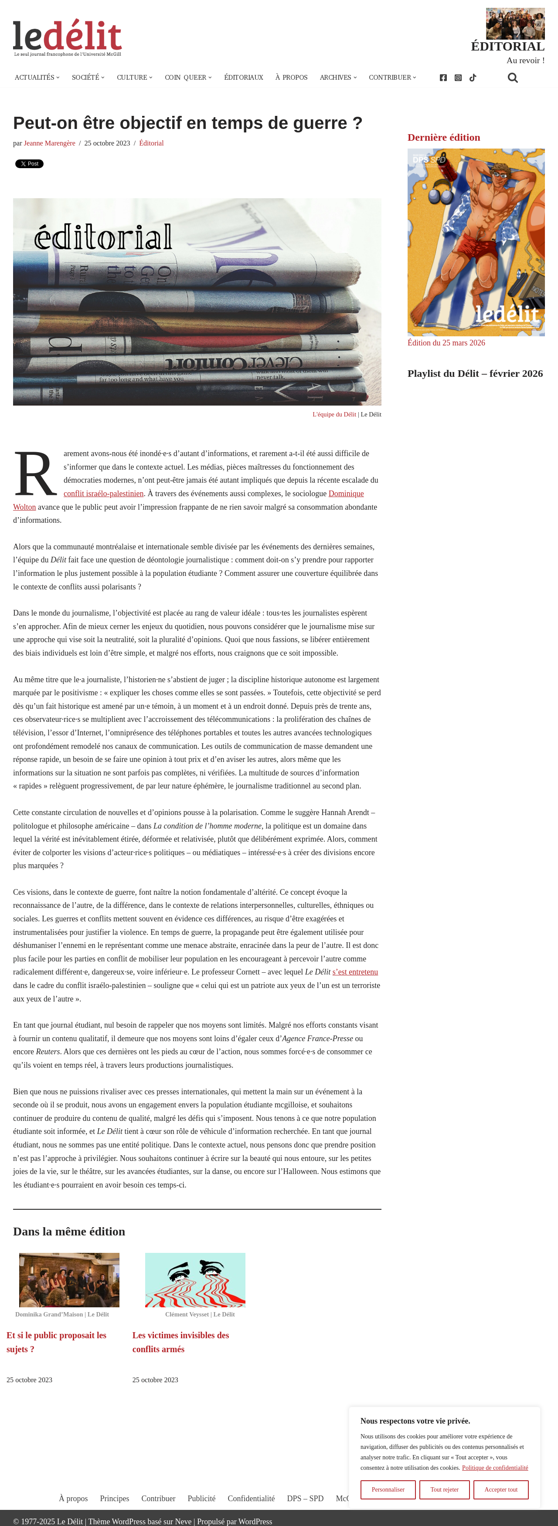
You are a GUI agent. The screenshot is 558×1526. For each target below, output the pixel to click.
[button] (58, 77)
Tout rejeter (444, 1489)
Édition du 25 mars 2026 (446, 342)
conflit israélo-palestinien (103, 493)
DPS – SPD (305, 1498)
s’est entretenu (355, 972)
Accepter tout (501, 1489)
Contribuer (159, 1498)
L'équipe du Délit (334, 414)
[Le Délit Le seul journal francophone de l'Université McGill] (67, 37)
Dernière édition (444, 137)
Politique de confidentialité (495, 1468)
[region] (445, 1458)
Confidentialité (251, 1498)
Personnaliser (388, 1489)
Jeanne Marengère (49, 143)
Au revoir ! (526, 60)
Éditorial (151, 143)
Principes (114, 1498)
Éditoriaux (243, 77)
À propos (292, 77)
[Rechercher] (524, 77)
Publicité (202, 1498)
